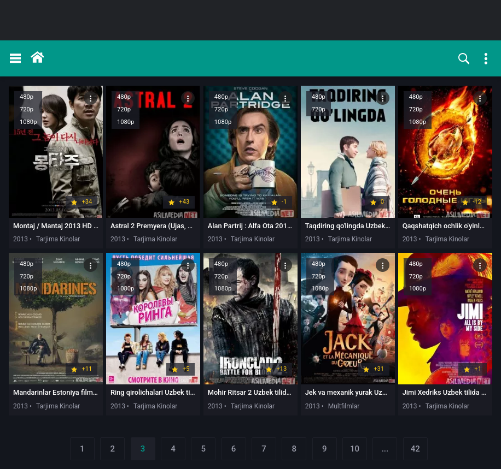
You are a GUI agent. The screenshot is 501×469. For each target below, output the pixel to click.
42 (415, 449)
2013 (20, 239)
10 (354, 449)
